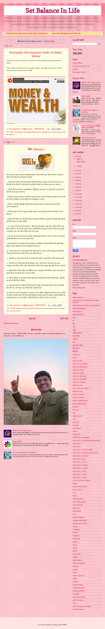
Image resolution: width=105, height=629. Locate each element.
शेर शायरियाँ (76, 336)
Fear (74, 419)
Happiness (76, 434)
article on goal (77, 361)
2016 (77, 200)
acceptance (77, 354)
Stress (75, 578)
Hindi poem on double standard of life (86, 453)
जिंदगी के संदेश (36, 330)
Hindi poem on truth (79, 471)
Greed (75, 431)
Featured (76, 422)
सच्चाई (74, 339)
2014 (77, 207)
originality (76, 535)
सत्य (74, 342)
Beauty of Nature (78, 394)
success (75, 582)
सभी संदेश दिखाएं (48, 41)
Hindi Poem (77, 446)
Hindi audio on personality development (27, 132)
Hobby (75, 483)
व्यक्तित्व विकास (77, 333)
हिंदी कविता (76, 348)
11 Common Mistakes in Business (24, 452)
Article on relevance (79, 376)
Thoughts (76, 594)
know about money (51, 308)
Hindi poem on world (80, 477)
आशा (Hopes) (77, 311)
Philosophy (76, 539)
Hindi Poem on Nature (80, 465)
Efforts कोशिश (17, 441)
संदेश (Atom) (14, 323)
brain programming (79, 404)
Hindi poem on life (79, 459)
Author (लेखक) (77, 63)
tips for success (78, 600)
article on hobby (78, 370)
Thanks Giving (78, 585)
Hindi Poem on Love (80, 462)
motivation (76, 529)
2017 (77, 197)
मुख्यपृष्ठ (32, 318)
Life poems (76, 508)
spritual (75, 569)
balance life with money (36, 308)
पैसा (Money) (36, 149)
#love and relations (79, 308)
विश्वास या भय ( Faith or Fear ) (22, 430)
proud (75, 545)
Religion (75, 557)
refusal (75, 551)
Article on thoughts (79, 382)
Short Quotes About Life (81, 66)
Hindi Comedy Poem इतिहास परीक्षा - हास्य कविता (91, 127)
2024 (77, 174)
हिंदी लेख (75, 351)
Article (75, 357)
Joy (74, 493)
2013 (77, 211)
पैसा (11, 132)
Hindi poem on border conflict (83, 450)
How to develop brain (80, 486)
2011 (77, 214)
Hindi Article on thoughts (81, 437)
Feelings (76, 425)
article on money (22, 308)
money (59, 132)
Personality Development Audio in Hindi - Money (36, 54)
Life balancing (77, 505)
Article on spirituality (80, 379)
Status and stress (79, 575)
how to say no (77, 489)
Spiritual (75, 566)
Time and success (79, 597)
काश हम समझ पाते (78, 315)
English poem (77, 416)
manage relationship (80, 520)
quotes (75, 548)
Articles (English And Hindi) (66, 33)
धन (11, 308)
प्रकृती (74, 330)
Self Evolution (77, 560)
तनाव (74, 318)
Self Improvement (79, 563)
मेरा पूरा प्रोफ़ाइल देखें (79, 288)
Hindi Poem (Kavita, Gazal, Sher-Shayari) (27, 33)
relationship (77, 554)
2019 (77, 190)
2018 (77, 194)
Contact (75, 69)
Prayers (75, 542)
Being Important (78, 397)
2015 (77, 204)
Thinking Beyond (78, 588)
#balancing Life (78, 297)
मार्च (78, 166)
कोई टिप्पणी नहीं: (39, 129)
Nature (75, 532)
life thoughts (77, 511)
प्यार (74, 327)
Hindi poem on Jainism (80, 456)
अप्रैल (78, 159)
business (76, 407)
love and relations (79, 517)
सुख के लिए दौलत (78, 345)
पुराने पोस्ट (64, 318)
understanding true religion (82, 606)
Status (75, 572)
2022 (77, 180)
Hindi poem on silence (80, 468)
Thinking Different (79, 591)
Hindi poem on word (80, 474)
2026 (77, 156)
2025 (77, 170)
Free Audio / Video (79, 72)
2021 (77, 184)
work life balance (78, 609)
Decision (76, 410)
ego (74, 413)
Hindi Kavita (77, 443)
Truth (74, 603)
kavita (75, 496)
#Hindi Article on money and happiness (86, 305)
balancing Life (77, 391)
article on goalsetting (80, 367)
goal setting (77, 428)
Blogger (56, 625)
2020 (77, 187)
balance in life (77, 385)
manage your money (49, 132)
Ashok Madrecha (81, 260)
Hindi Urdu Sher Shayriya (81, 480)
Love (74, 514)
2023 (77, 177)
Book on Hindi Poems (80, 400)
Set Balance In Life (52, 10)
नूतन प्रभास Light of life (88, 138)
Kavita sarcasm (78, 499)
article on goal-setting (80, 364)
